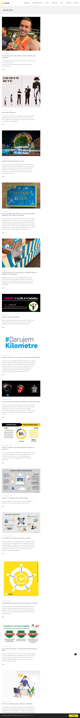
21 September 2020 (46, 215)
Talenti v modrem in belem (69, 396)
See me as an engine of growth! (67, 518)
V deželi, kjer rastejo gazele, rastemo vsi (28, 287)
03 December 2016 (27, 462)
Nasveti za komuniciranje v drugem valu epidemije (30, 220)
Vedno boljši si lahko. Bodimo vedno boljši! (67, 580)
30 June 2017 (6, 394)
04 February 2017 (7, 462)
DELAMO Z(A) (54, 2)
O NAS (61, 2)
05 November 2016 (46, 462)
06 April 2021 (26, 93)
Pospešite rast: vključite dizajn (48, 465)
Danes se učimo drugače (29, 579)
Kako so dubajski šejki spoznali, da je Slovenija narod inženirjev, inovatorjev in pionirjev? (68, 36)
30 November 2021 (66, 31)
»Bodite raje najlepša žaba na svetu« (49, 34)
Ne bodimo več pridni (8, 464)
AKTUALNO (68, 2)
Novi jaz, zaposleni (66, 464)
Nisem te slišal (26, 517)
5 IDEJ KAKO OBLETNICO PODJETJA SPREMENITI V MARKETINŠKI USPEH (67, 96)
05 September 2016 (7, 515)
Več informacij (41, 715)
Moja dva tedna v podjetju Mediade (10, 342)
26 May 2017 (25, 394)
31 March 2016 (6, 577)
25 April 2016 (64, 515)
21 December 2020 (27, 159)
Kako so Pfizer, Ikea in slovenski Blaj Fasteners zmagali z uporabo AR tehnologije (10, 103)
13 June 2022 (44, 31)
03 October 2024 (26, 34)
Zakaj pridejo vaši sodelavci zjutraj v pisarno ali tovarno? (69, 169)
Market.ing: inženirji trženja (47, 580)
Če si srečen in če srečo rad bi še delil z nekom (49, 160)
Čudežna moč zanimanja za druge (69, 220)
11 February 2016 (46, 577)
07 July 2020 (25, 284)
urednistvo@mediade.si (65, 693)
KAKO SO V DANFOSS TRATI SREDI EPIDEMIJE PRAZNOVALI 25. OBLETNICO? (10, 160)
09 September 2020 (66, 217)
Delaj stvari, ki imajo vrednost (47, 518)
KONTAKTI (76, 2)
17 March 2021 (45, 94)
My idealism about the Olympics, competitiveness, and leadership (10, 38)
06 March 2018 (65, 339)
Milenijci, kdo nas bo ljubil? (28, 397)
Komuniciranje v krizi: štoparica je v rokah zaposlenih (67, 288)
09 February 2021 (66, 92)
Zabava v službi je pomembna (27, 96)
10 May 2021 (5, 98)
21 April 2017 (45, 394)
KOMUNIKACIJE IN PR (37, 2)
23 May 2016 (44, 515)
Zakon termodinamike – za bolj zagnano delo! (10, 397)
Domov (57, 10)
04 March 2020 (6, 339)
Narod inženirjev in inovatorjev (47, 397)
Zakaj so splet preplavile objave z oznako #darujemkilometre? (48, 98)
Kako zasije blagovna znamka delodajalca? (67, 342)
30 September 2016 (66, 462)
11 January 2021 (26, 638)
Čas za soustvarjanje (8, 579)
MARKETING (27, 2)
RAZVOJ (47, 2)
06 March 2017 (65, 394)
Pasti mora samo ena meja (49, 336)
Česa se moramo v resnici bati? (10, 287)
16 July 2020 (5, 284)
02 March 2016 (26, 577)
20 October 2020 (7, 214)
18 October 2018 (26, 339)
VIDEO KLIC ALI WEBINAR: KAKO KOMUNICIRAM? (29, 162)
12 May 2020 (64, 284)
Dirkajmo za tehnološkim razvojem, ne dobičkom (49, 283)
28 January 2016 (7, 643)
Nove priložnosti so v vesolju (28, 465)
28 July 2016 (25, 515)
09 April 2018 (45, 333)
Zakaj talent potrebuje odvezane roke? (29, 342)
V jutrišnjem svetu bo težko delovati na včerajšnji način (10, 519)
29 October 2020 (65, 165)
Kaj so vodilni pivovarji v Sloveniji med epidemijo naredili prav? (10, 218)
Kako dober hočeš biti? (29, 36)
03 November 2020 (46, 157)
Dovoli (73, 715)
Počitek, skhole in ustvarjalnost (7, 646)
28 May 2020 (44, 280)
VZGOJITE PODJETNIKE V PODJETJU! (47, 218)
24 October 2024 (7, 35)
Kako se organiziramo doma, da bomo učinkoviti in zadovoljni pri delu (30, 642)
